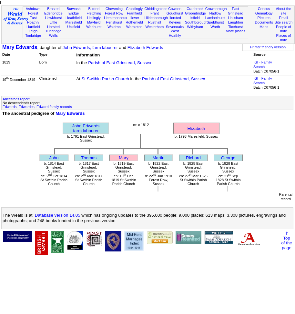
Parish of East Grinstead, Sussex (119, 62)
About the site (283, 11)
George (228, 157)
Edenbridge (53, 13)
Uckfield (73, 27)
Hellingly (94, 18)
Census (264, 9)
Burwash (73, 9)
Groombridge (195, 13)
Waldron (114, 27)
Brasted (53, 9)
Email (283, 18)
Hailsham (235, 18)
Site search (284, 22)
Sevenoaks (175, 27)
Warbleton (134, 27)
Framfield (134, 13)
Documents (264, 22)
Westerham (155, 27)
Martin (158, 157)
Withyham (195, 27)
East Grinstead (235, 11)
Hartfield (33, 27)
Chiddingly (134, 9)
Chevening (114, 9)
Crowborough (216, 9)
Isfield (195, 18)
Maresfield (73, 22)
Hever (134, 18)
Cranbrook (195, 9)
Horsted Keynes (174, 20)
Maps (263, 27)
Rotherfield (134, 22)
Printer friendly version (268, 47)
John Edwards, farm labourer (90, 47)
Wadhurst (93, 27)
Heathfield (74, 18)
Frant (154, 13)
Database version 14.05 (57, 215)
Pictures (264, 18)
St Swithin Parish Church (105, 78)
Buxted (93, 9)
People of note (283, 29)
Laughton (235, 22)
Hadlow (215, 13)
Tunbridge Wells (54, 33)
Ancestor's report (16, 99)
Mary (123, 157)
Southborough (196, 22)
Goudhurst (175, 13)
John (54, 157)
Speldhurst (215, 22)
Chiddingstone (156, 9)
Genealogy (264, 13)
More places (235, 31)
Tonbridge (33, 35)
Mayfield (93, 22)
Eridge (73, 13)
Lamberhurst (215, 18)
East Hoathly (33, 20)
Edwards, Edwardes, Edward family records (37, 107)
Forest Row (114, 13)
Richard (193, 157)
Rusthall (154, 22)
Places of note (283, 38)
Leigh (33, 31)
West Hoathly (175, 33)
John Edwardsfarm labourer (85, 128)
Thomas (89, 157)
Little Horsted (53, 24)
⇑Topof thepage (286, 240)
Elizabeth (196, 128)
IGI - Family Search (262, 64)
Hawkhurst (53, 18)
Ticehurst (235, 27)
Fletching (93, 13)
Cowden (174, 9)
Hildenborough (156, 18)
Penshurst (114, 22)
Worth (215, 27)
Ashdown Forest (33, 11)
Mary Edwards (19, 47)
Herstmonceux (115, 18)
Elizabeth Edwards (145, 47)
